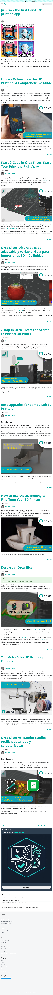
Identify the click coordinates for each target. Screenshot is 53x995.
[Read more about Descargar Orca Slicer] (49, 649)
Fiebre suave (42, 639)
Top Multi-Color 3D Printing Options (22, 659)
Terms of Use (4, 969)
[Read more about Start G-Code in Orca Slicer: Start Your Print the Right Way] (49, 239)
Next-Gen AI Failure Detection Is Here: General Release (14, 897)
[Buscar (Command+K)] (47, 4)
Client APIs (3, 949)
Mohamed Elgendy (10, 90)
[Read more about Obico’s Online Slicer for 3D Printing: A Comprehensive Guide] (49, 154)
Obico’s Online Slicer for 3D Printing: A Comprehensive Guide (26, 81)
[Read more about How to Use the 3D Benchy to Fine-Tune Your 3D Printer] (49, 559)
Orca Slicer (45, 180)
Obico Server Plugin (6, 947)
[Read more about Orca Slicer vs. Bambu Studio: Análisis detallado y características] (49, 818)
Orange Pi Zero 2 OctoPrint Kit (8, 953)
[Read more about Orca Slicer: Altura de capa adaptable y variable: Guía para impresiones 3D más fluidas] (49, 322)
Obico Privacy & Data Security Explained (10, 905)
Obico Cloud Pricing (6, 923)
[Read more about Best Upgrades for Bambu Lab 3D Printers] (49, 487)
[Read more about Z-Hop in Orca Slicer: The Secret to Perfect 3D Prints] (49, 396)
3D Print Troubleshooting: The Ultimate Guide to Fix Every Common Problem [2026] (20, 907)
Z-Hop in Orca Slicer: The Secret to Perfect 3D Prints (25, 332)
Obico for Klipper (5, 919)
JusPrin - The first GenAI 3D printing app (21, 12)
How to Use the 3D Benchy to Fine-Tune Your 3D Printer (23, 498)
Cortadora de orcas (18, 310)
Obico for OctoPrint (5, 917)
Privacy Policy (4, 967)
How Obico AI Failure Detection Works (10, 900)
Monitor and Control (6, 931)
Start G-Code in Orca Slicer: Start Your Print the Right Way (26, 164)
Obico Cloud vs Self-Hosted (7, 921)
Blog (2, 960)
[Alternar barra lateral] (2, 4)
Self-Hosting (4, 942)
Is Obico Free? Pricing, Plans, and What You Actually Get (14, 902)
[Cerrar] (52, 1)
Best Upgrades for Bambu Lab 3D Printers (26, 407)
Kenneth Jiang (8, 21)
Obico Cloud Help (5, 940)
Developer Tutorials (5, 951)
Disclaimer (3, 971)
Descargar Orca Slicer (17, 567)
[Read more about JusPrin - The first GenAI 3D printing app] (49, 71)
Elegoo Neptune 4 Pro (12, 228)
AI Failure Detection (6, 933)
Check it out (26, 887)
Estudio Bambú (36, 629)
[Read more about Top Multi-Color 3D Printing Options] (49, 729)
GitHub (33, 1)
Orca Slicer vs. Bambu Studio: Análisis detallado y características (23, 742)
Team (2, 962)
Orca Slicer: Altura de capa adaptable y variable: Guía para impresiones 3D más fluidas (25, 252)
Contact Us (3, 964)
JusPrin (5, 581)
